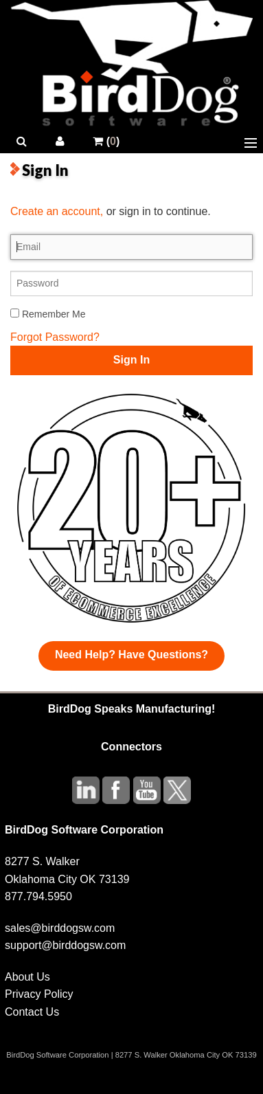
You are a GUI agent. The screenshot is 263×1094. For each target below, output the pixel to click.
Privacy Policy (39, 994)
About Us (27, 977)
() (106, 141)
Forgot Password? (55, 337)
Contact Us (32, 1012)
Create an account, (56, 211)
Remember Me (47, 314)
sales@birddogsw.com (60, 928)
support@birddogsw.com (65, 945)
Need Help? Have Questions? (131, 654)
